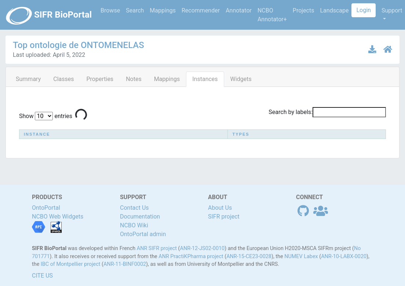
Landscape (334, 10)
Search (135, 10)
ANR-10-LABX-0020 (343, 256)
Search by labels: (327, 112)
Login (363, 10)
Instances (205, 79)
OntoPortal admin (143, 234)
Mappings (163, 10)
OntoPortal (46, 207)
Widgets (241, 79)
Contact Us (134, 207)
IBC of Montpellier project (71, 264)
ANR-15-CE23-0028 (248, 256)
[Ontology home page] (387, 49)
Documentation (140, 216)
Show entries (45, 116)
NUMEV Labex (301, 256)
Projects (303, 10)
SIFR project (224, 216)
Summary (28, 79)
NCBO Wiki (134, 225)
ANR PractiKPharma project (190, 256)
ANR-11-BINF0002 (124, 264)
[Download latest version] (372, 49)
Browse (110, 10)
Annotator (239, 10)
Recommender (201, 10)
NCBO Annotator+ (272, 15)
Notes (134, 79)
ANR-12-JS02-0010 (202, 248)
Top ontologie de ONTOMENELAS (78, 45)
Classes (63, 79)
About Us (220, 207)
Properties (99, 79)
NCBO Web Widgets (57, 216)
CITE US (42, 275)
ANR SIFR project (157, 248)
